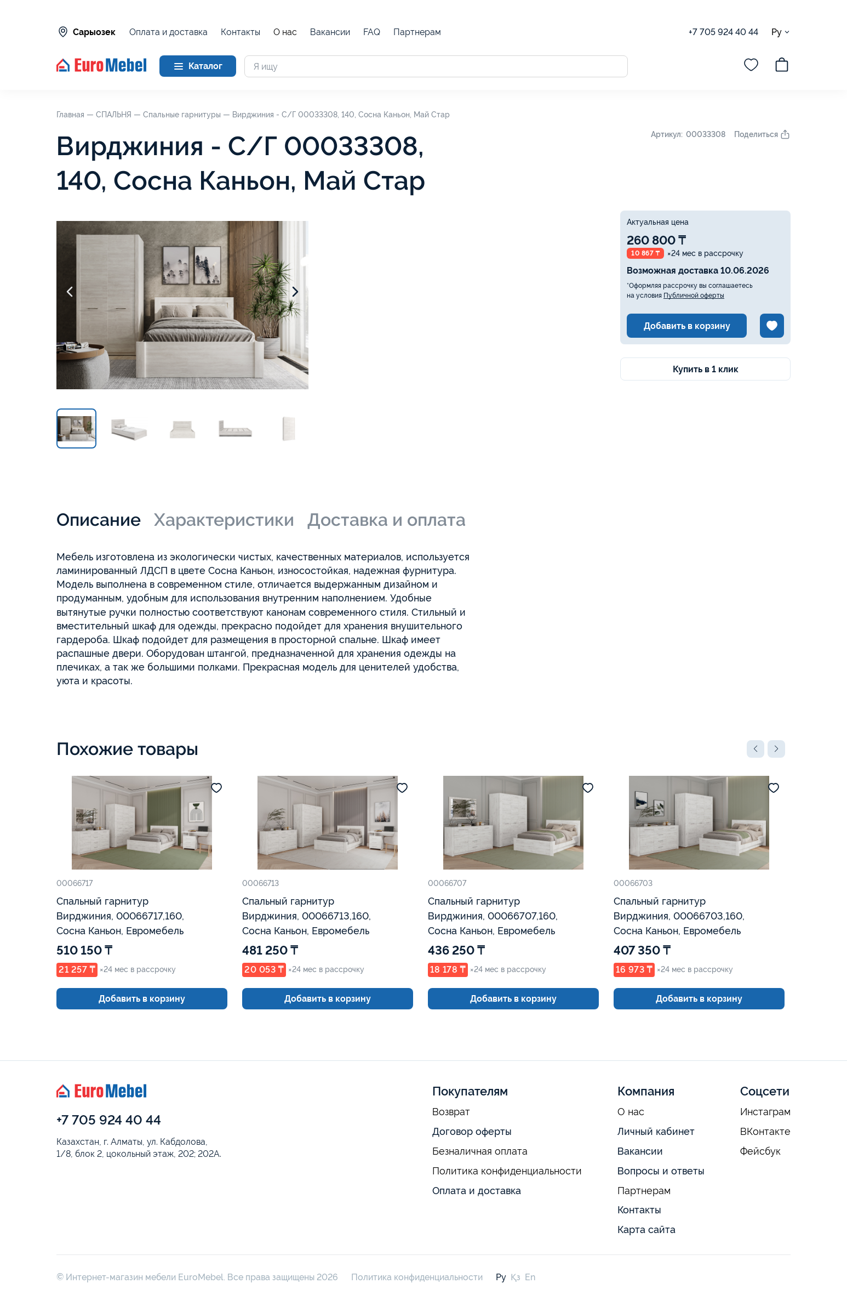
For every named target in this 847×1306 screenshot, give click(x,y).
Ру (781, 32)
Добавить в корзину (687, 326)
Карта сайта (646, 1229)
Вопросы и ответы (661, 1171)
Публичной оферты (693, 295)
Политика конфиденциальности (507, 1171)
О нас (285, 32)
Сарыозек (86, 31)
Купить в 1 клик (706, 369)
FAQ (371, 32)
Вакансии (330, 32)
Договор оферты (472, 1131)
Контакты (240, 32)
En (530, 1277)
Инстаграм (765, 1111)
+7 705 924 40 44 (723, 32)
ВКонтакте (765, 1131)
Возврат (451, 1111)
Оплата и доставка (168, 32)
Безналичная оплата (480, 1151)
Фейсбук (760, 1151)
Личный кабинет (656, 1131)
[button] (755, 749)
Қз (515, 1277)
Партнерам (417, 32)
